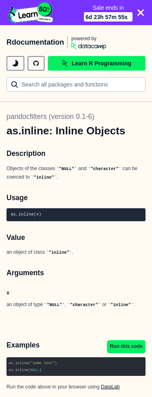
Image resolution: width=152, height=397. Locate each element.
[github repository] (36, 63)
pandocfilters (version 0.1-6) (50, 116)
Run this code (126, 346)
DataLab (110, 387)
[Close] (141, 12)
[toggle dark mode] (15, 63)
